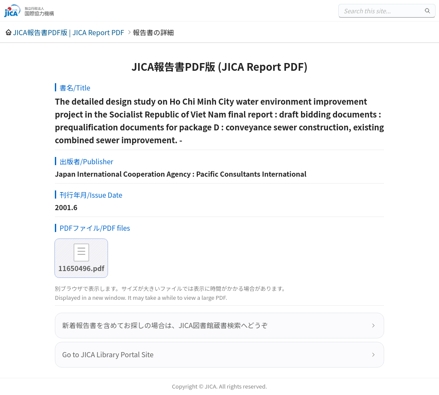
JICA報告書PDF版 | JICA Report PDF (68, 32)
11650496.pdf (81, 268)
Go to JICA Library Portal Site (107, 354)
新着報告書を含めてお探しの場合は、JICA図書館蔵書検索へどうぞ (165, 325)
